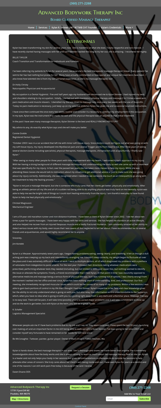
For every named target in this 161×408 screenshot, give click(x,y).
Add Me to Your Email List (137, 393)
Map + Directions (20, 399)
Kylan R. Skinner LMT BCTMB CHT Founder (75, 27)
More (128, 27)
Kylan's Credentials (112, 27)
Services (44, 27)
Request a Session (80, 387)
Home (32, 27)
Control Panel (80, 406)
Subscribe (144, 398)
